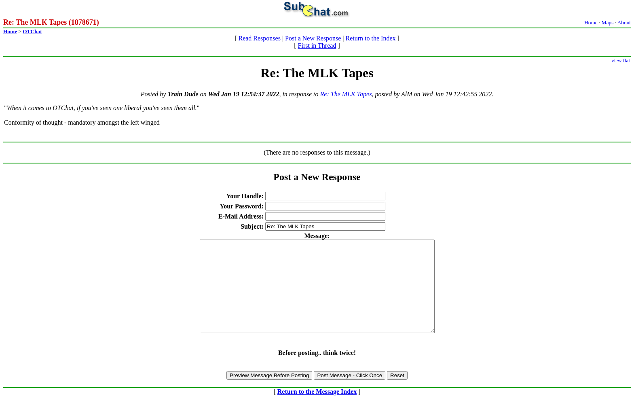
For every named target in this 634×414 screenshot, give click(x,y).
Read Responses (259, 38)
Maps (608, 22)
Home (591, 22)
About (624, 22)
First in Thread (317, 45)
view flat (620, 60)
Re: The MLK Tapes (346, 94)
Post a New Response (313, 38)
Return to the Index (371, 38)
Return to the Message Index (317, 409)
